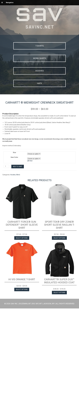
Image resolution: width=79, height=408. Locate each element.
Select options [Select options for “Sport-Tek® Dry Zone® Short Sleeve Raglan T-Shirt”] (59, 337)
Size (14, 252)
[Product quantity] (6, 265)
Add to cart (17, 266)
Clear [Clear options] (31, 260)
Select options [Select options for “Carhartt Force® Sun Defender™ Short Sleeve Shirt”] (22, 337)
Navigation (9, 2)
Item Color (14, 257)
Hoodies (13, 274)
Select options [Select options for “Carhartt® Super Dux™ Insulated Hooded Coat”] (59, 392)
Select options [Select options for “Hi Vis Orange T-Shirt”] (22, 389)
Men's (18, 274)
